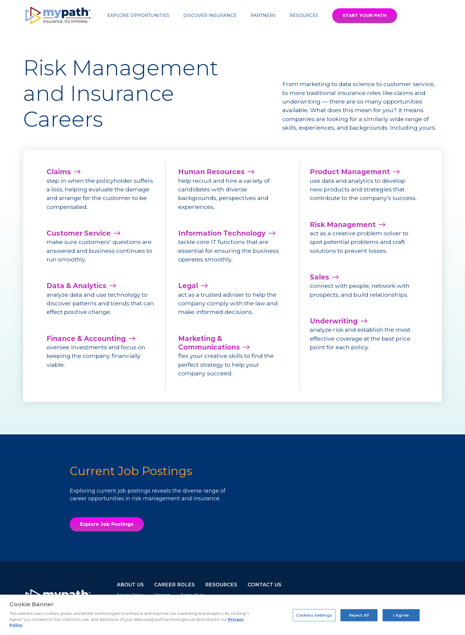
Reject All (359, 614)
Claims (59, 172)
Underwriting (334, 321)
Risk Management (343, 224)
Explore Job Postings (106, 524)
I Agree (401, 614)
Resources (304, 15)
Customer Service (79, 233)
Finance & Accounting (86, 338)
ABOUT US (130, 585)
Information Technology (222, 233)
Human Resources (211, 172)
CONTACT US (264, 585)
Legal (188, 286)
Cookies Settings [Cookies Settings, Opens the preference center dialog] (314, 614)
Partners (263, 15)
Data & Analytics (76, 286)
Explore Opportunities (138, 15)
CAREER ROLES (174, 585)
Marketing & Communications (209, 342)
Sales (319, 277)
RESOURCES (221, 585)
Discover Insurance (210, 15)
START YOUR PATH (365, 15)
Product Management (350, 172)
